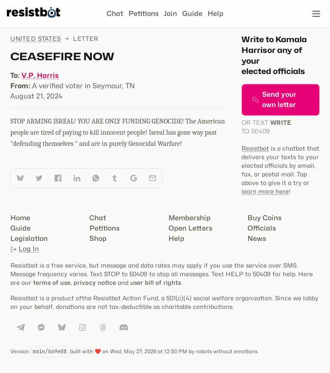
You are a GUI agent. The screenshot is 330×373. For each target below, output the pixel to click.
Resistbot (255, 148)
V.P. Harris (40, 75)
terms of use (51, 282)
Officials (262, 228)
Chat (115, 13)
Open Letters (190, 228)
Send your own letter (274, 99)
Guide (192, 13)
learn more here (265, 191)
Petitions (143, 13)
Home (20, 218)
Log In (24, 249)
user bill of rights (155, 282)
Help (215, 13)
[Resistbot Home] (33, 20)
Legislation (29, 238)
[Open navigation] (316, 14)
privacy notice (94, 282)
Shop (98, 238)
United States (35, 38)
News (257, 238)
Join (170, 13)
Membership (189, 218)
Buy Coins (264, 218)
